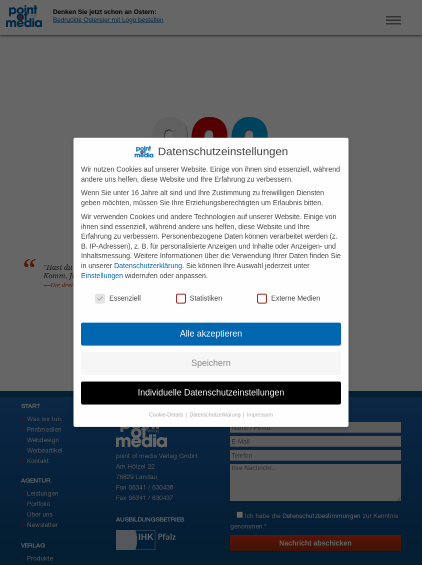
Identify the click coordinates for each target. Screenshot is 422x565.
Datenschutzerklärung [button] (216, 409)
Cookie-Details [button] (166, 409)
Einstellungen (102, 270)
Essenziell (117, 293)
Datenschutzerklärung (148, 260)
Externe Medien (288, 293)
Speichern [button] (211, 358)
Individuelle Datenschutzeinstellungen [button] (211, 387)
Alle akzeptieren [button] (211, 328)
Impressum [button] (260, 409)
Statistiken (199, 293)
